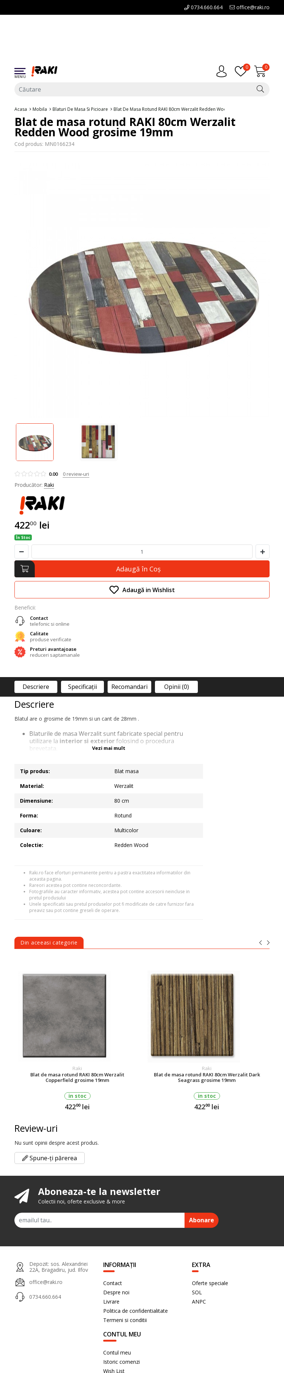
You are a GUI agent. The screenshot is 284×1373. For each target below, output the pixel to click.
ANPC (199, 1301)
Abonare (201, 1220)
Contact (112, 1283)
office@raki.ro (250, 7)
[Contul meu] (223, 71)
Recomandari (129, 687)
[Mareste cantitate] (263, 551)
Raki (49, 484)
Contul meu (117, 1352)
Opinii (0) (176, 687)
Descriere (36, 687)
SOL (197, 1292)
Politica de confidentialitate (135, 1310)
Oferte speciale (210, 1283)
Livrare (111, 1301)
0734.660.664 (203, 7)
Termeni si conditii (125, 1320)
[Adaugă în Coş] (142, 568)
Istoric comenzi (121, 1361)
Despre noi (116, 1292)
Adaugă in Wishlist (142, 589)
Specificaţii (82, 687)
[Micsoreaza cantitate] (21, 551)
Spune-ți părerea (49, 1158)
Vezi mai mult (108, 748)
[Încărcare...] (262, 71)
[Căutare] (260, 89)
